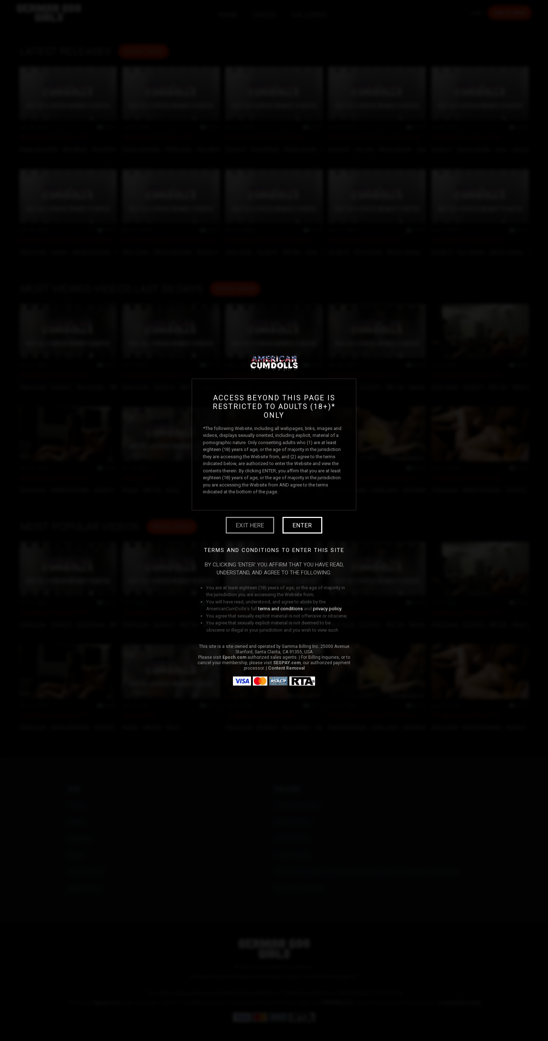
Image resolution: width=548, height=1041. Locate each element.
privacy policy (327, 608)
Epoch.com (234, 657)
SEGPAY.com (287, 662)
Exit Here (250, 525)
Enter (302, 525)
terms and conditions (280, 608)
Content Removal (286, 668)
